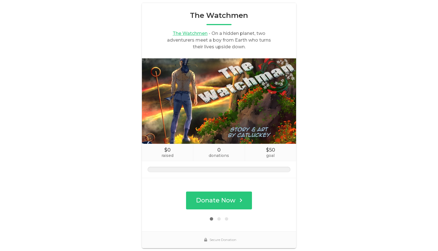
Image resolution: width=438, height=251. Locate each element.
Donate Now (219, 200)
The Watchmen (190, 33)
